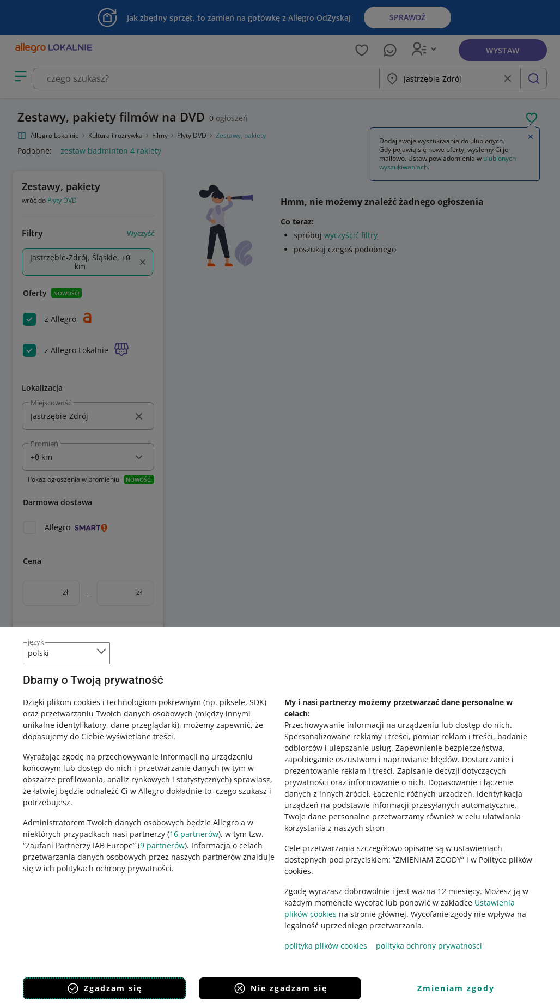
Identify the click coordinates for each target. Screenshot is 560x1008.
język (36, 641)
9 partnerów (162, 845)
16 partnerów (193, 834)
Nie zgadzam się (280, 988)
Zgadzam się (104, 988)
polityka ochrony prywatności (429, 945)
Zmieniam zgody (456, 988)
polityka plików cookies (325, 945)
